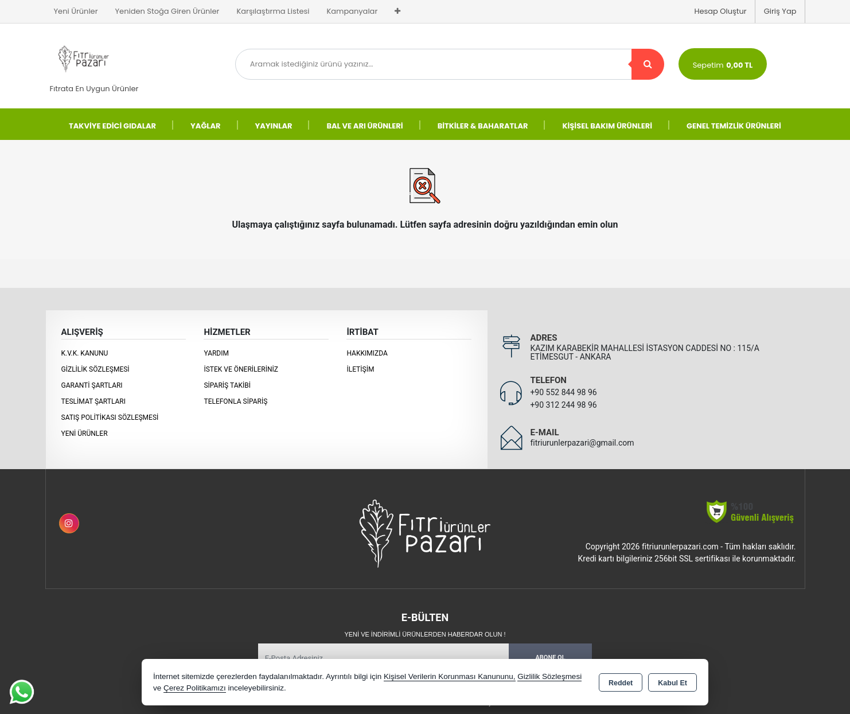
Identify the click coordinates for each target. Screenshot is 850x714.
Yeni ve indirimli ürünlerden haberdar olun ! (424, 634)
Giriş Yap (780, 11)
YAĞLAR (205, 125)
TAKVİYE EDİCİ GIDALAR (112, 125)
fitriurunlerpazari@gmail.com (582, 442)
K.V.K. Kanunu (84, 353)
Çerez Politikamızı (194, 688)
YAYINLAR (274, 125)
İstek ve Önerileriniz (241, 369)
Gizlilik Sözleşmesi (95, 369)
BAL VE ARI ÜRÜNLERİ (364, 125)
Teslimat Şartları (93, 401)
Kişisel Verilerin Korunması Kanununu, (450, 676)
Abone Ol (550, 657)
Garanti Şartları (92, 385)
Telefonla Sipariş (235, 401)
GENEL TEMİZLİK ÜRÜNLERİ (734, 125)
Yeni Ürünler (84, 434)
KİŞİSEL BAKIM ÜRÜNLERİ (607, 125)
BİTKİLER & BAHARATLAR (483, 125)
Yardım (216, 353)
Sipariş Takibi (227, 385)
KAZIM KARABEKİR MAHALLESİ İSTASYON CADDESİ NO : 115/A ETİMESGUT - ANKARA (644, 352)
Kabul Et (672, 683)
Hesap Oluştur (720, 11)
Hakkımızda (366, 353)
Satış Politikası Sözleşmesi (110, 417)
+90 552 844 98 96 (563, 392)
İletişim (360, 369)
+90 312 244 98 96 (563, 404)
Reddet (621, 683)
